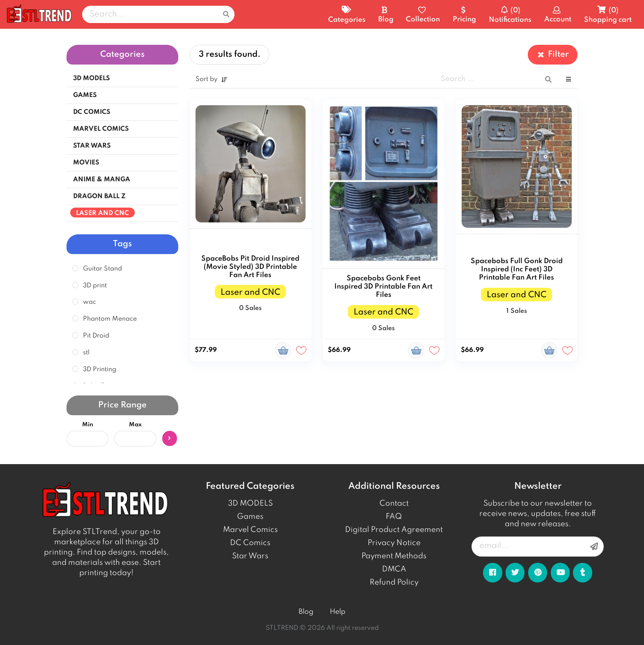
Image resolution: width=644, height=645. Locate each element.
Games (250, 516)
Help (337, 611)
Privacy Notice (394, 543)
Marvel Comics (250, 530)
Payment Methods (393, 556)
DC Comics (250, 543)
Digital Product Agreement (394, 530)
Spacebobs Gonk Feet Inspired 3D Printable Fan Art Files (383, 286)
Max (135, 425)
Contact (394, 503)
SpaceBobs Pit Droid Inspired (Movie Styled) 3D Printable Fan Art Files (250, 267)
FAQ (394, 516)
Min (87, 425)
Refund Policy (394, 582)
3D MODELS (250, 503)
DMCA (394, 569)
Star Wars (250, 556)
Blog (306, 611)
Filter (552, 54)
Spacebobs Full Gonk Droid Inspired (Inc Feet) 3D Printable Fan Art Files (517, 269)
